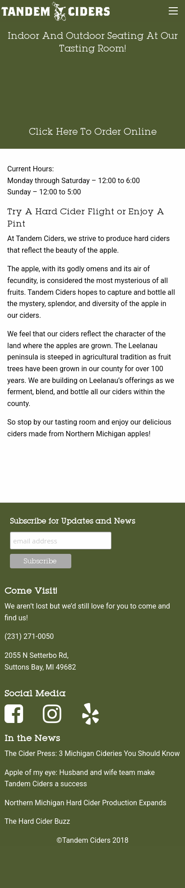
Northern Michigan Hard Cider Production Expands (85, 802)
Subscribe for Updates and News (72, 520)
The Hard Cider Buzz (37, 821)
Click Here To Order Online (93, 131)
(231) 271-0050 (29, 636)
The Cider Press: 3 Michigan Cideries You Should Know (92, 753)
